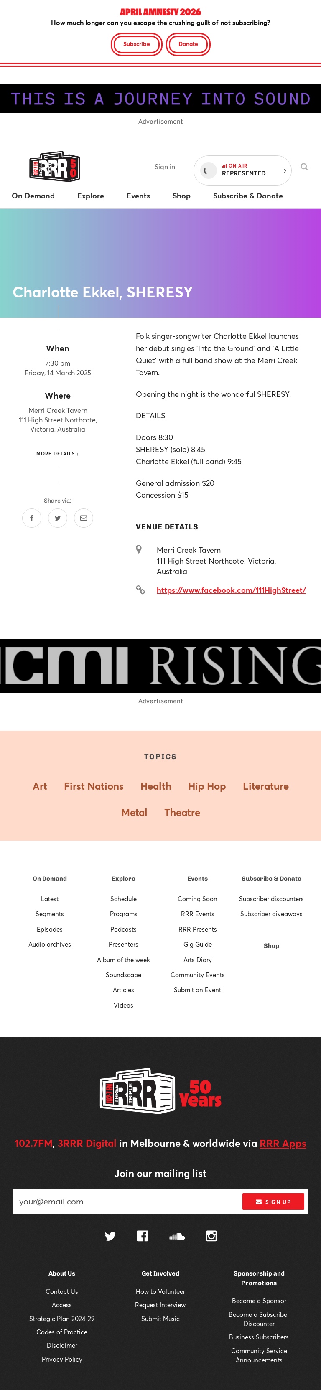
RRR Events (197, 914)
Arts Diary (197, 959)
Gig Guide (197, 944)
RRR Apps (283, 1143)
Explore (123, 878)
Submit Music (160, 1318)
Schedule (123, 898)
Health (155, 786)
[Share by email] (83, 518)
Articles (123, 990)
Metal (134, 812)
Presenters (123, 944)
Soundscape (123, 975)
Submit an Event (197, 990)
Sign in (165, 166)
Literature (266, 786)
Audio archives (49, 944)
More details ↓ (57, 453)
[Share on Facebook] (31, 518)
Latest (50, 898)
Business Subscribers (259, 1337)
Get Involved (160, 1273)
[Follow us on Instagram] (211, 1237)
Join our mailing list (160, 1173)
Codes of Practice (61, 1332)
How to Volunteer (160, 1291)
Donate (188, 44)
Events (197, 878)
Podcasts (123, 929)
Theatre (182, 812)
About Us (61, 1273)
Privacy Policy (62, 1359)
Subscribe (136, 44)
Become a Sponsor (259, 1300)
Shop (271, 946)
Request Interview (160, 1305)
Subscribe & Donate (271, 878)
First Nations (94, 786)
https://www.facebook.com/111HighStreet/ (231, 590)
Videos (123, 1005)
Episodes (50, 929)
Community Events (198, 975)
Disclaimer (62, 1345)
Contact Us (62, 1291)
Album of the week (123, 959)
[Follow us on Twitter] (110, 1237)
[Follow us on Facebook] (142, 1237)
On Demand (50, 878)
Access (62, 1305)
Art (40, 786)
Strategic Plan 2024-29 (62, 1318)
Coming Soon (197, 898)
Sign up (273, 1202)
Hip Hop (207, 786)
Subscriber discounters (271, 898)
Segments (50, 914)
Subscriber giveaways (271, 914)
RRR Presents (197, 929)
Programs (124, 914)
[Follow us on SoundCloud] (177, 1237)
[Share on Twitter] (57, 518)
